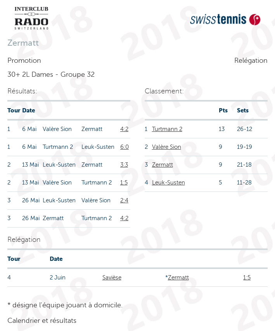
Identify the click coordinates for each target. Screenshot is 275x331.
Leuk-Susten (168, 182)
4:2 (124, 129)
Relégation (251, 60)
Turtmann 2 (167, 129)
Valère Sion (166, 147)
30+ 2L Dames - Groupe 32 (51, 74)
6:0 (124, 147)
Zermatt (162, 165)
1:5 (124, 182)
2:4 (124, 200)
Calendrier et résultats (41, 320)
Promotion (24, 60)
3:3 (124, 165)
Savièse (111, 277)
